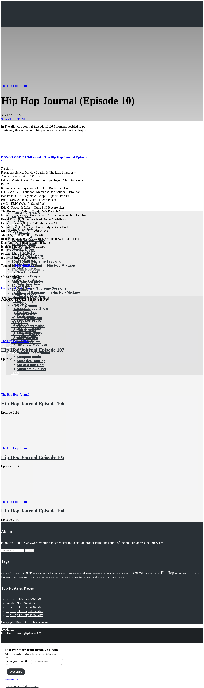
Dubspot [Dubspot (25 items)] (89, 573)
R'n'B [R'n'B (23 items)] (71, 577)
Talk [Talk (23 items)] (108, 577)
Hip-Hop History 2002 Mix (24, 607)
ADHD (22, 304)
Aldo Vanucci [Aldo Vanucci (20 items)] (5, 573)
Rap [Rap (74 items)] (76, 577)
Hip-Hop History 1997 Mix (24, 615)
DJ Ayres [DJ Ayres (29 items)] (61, 573)
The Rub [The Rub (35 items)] (114, 577)
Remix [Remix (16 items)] (89, 577)
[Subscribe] (7, 657)
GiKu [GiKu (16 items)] (151, 573)
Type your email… (18, 661)
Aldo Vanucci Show (32, 308)
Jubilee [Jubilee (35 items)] (9, 577)
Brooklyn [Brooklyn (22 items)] (36, 573)
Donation (15, 353)
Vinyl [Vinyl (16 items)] (120, 577)
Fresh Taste (26, 252)
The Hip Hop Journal (15, 86)
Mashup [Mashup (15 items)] (20, 577)
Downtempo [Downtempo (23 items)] (76, 573)
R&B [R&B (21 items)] (66, 577)
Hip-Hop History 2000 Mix (24, 599)
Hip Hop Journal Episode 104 (32, 510)
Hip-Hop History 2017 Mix (24, 611)
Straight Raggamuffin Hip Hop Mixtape (43, 265)
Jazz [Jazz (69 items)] (3, 577)
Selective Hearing (31, 284)
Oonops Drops (28, 276)
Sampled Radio (29, 357)
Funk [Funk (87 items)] (146, 573)
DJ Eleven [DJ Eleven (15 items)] (69, 573)
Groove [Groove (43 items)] (157, 573)
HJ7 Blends (26, 260)
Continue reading (11, 679)
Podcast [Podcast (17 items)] (58, 577)
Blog (10, 346)
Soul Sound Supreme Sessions (36, 261)
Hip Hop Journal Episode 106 (32, 403)
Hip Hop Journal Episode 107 (32, 350)
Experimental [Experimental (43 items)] (125, 573)
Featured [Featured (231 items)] (137, 573)
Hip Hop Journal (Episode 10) (21, 633)
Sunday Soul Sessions (21, 603)
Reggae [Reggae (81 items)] (82, 577)
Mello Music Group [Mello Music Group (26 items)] (31, 577)
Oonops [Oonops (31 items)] (52, 577)
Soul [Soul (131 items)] (94, 577)
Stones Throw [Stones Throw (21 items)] (102, 577)
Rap (31, 265)
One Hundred (27, 272)
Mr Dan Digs (27, 268)
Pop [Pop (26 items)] (62, 577)
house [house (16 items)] (176, 573)
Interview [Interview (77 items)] (194, 573)
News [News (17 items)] (46, 577)
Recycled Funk (28, 280)
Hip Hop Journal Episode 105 (32, 457)
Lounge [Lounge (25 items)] (15, 577)
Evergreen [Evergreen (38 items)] (114, 573)
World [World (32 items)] (125, 577)
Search (29, 550)
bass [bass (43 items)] (12, 573)
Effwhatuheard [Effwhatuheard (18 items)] (97, 573)
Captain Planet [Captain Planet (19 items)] (44, 573)
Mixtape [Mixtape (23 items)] (41, 577)
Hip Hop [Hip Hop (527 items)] (167, 573)
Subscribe (16, 671)
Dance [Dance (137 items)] (54, 573)
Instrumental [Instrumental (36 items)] (184, 573)
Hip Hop (21, 265)
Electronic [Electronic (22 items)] (106, 573)
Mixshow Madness (32, 345)
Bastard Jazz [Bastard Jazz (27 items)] (19, 573)
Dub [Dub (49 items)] (83, 573)
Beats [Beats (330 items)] (29, 573)
